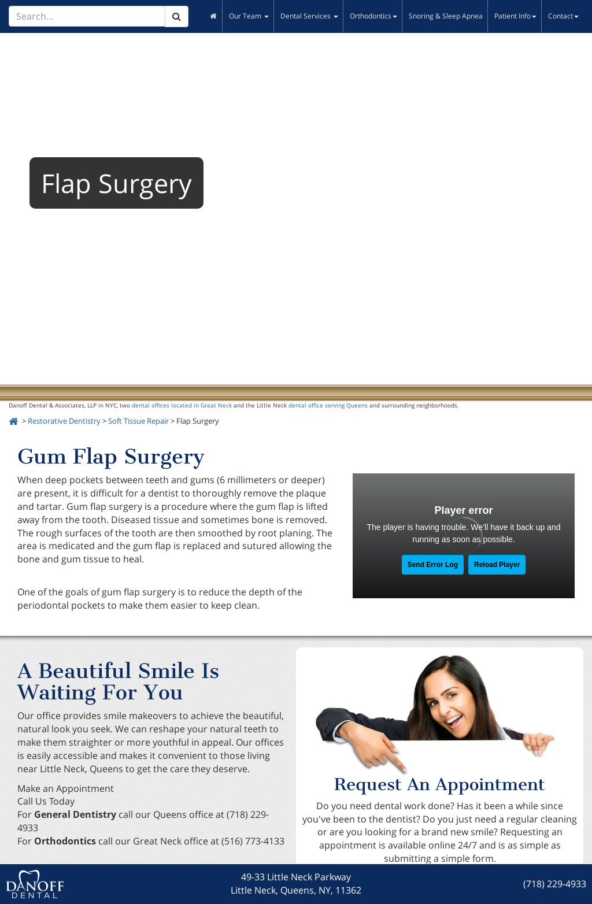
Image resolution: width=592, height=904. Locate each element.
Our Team (249, 16)
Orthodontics (373, 16)
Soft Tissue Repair (138, 421)
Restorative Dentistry (64, 421)
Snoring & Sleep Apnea (446, 16)
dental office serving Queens (328, 405)
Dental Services (309, 16)
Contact (563, 16)
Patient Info (515, 16)
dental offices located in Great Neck (182, 405)
